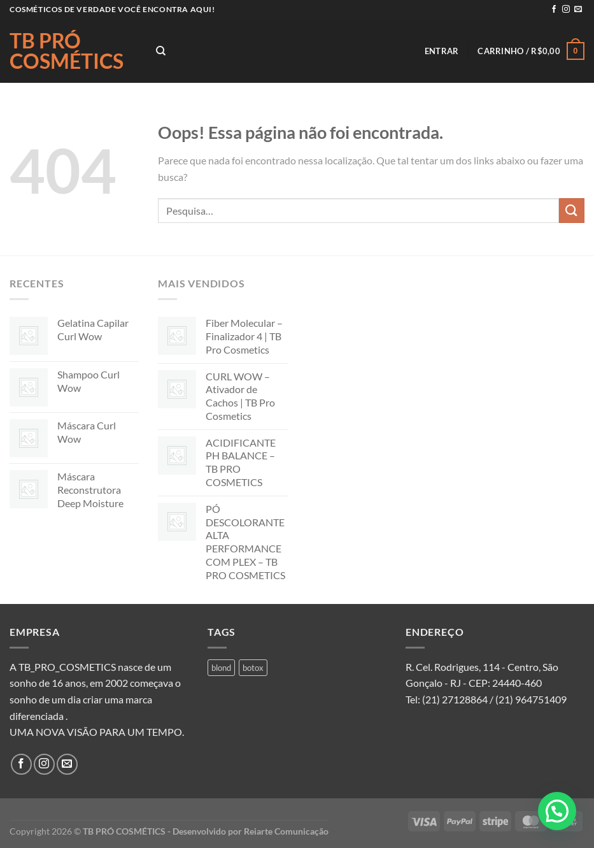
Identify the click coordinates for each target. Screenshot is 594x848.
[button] (557, 811)
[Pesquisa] (161, 51)
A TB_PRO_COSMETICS (63, 667)
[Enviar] (571, 210)
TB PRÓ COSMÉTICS (67, 51)
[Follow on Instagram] (566, 9)
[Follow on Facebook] (554, 9)
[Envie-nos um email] (578, 9)
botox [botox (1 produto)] (253, 668)
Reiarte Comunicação (286, 831)
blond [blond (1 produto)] (221, 668)
